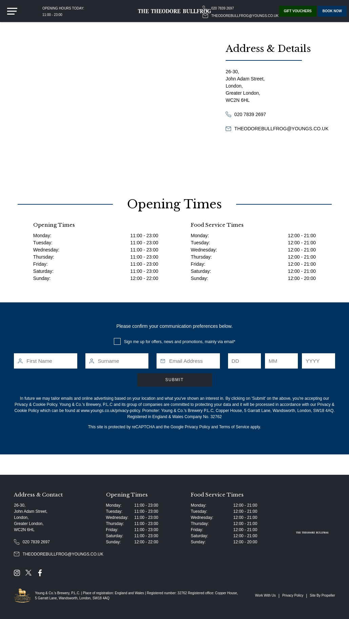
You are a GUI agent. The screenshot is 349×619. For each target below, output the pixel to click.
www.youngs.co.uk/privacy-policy (110, 410)
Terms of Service (234, 427)
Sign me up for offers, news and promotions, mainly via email (179, 341)
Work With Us (265, 595)
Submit (174, 379)
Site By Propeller (322, 595)
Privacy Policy (197, 427)
